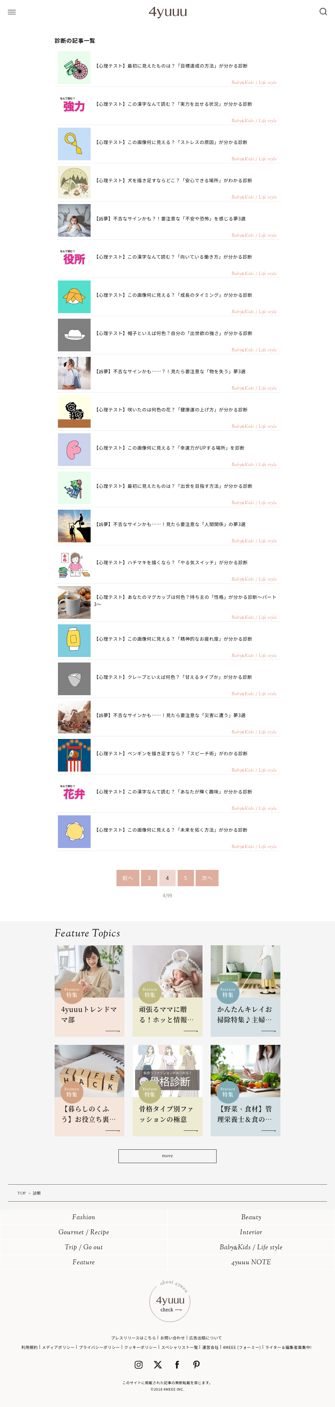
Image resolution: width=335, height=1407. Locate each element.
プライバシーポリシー (99, 1347)
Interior (251, 1233)
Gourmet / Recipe (84, 1233)
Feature (84, 1263)
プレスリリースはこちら (133, 1337)
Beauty (251, 1218)
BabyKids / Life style (251, 1248)
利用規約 (29, 1347)
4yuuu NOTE (251, 1263)
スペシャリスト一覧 (179, 1347)
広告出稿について (205, 1337)
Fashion (84, 1218)
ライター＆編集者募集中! (288, 1347)
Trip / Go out (84, 1248)
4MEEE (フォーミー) (242, 1347)
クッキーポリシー (140, 1347)
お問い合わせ (172, 1337)
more (167, 1156)
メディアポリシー (58, 1347)
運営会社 (210, 1347)
